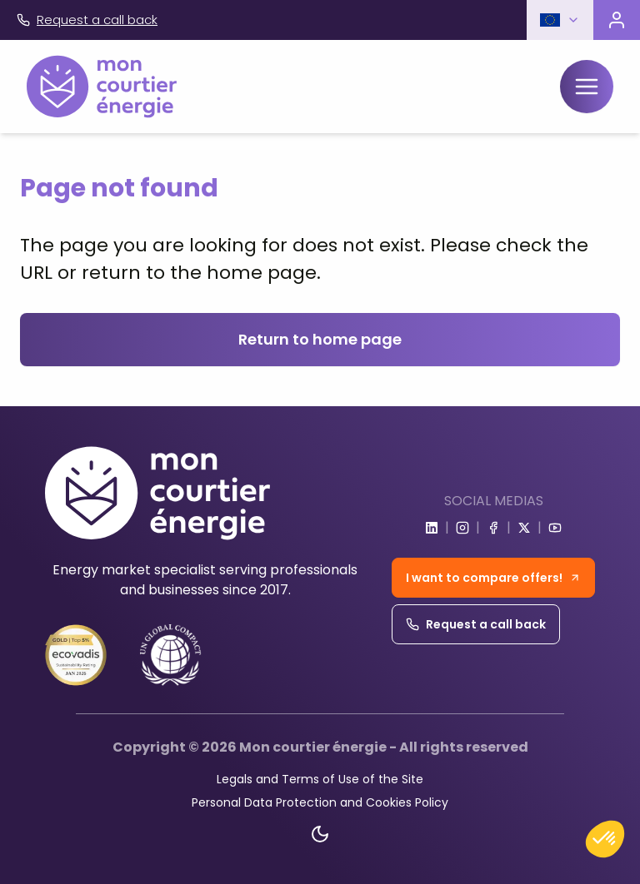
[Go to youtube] (555, 527)
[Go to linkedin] (431, 527)
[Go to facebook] (493, 527)
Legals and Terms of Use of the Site (320, 779)
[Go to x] (524, 527)
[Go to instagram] (462, 527)
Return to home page (320, 339)
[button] (560, 20)
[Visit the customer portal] (617, 20)
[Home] (102, 86)
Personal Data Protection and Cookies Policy (320, 802)
